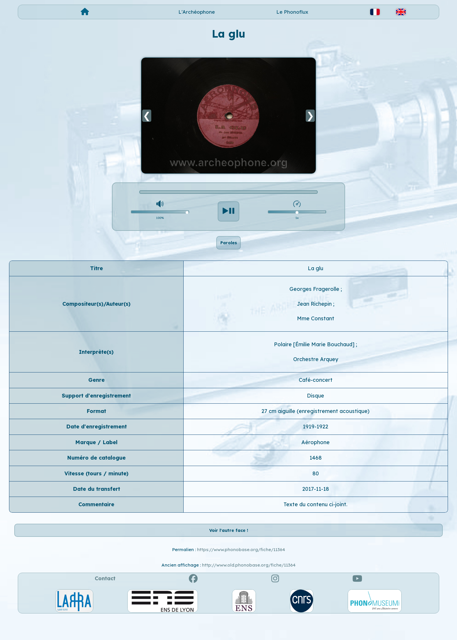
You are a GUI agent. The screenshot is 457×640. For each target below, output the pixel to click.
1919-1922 (315, 437)
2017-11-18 (315, 499)
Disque (315, 406)
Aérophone (315, 453)
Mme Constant (315, 329)
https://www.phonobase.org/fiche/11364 (241, 571)
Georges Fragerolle (315, 300)
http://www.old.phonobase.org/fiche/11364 (249, 587)
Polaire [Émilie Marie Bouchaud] (315, 355)
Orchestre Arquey (315, 370)
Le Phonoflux (292, 12)
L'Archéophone (196, 12)
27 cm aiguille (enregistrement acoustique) (315, 422)
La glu (315, 279)
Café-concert (316, 391)
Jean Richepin (315, 314)
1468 (316, 468)
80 (315, 484)
